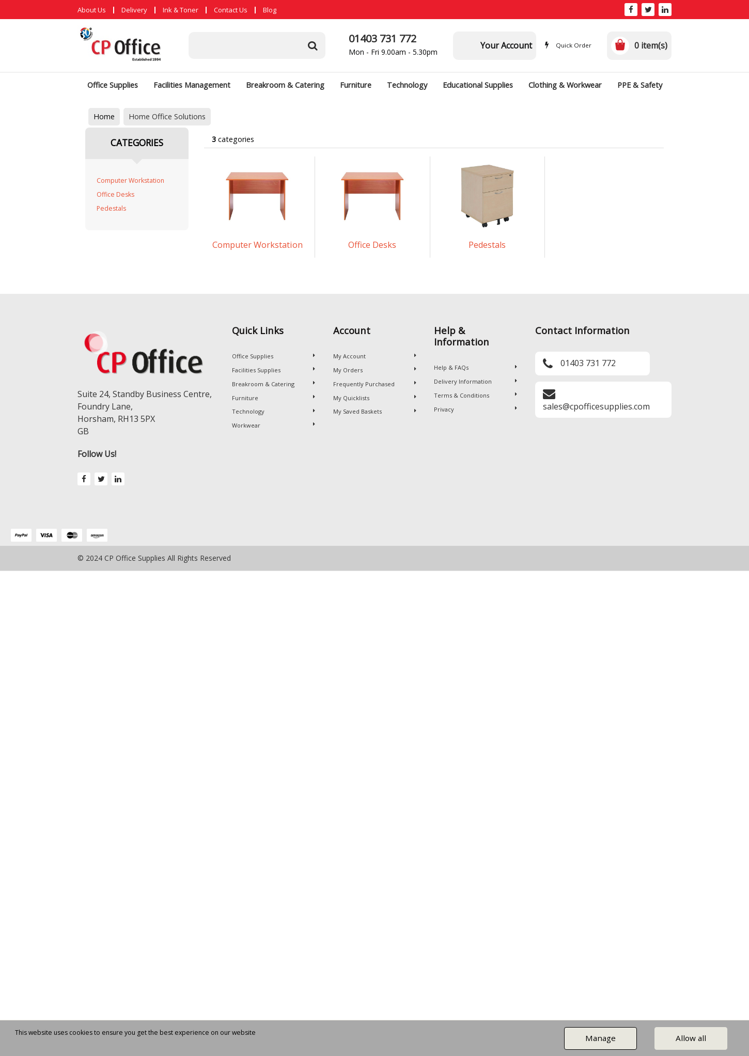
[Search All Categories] (257, 45)
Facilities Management (191, 85)
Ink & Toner (180, 9)
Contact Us (230, 9)
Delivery (134, 9)
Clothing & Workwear (565, 85)
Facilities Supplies (273, 370)
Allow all (691, 1038)
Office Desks (115, 194)
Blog (269, 9)
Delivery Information (475, 381)
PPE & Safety (639, 85)
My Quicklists (374, 398)
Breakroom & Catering (285, 85)
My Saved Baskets (374, 411)
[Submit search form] (312, 45)
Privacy (475, 409)
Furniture (355, 85)
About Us (91, 9)
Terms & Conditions (475, 395)
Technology (407, 85)
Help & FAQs (475, 367)
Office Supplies (112, 85)
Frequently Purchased (374, 384)
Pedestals (111, 208)
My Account (374, 356)
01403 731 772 (382, 38)
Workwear (273, 425)
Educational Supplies (478, 85)
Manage (600, 1038)
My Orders (374, 370)
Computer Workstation (130, 180)
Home (104, 116)
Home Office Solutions (167, 116)
